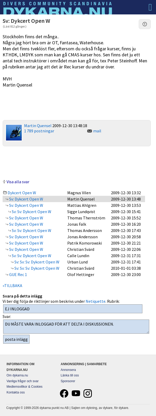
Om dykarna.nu (17, 375)
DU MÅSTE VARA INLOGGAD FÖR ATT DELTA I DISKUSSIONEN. (76, 327)
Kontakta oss (16, 392)
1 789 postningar (39, 130)
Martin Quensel (38, 125)
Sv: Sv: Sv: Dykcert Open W (36, 261)
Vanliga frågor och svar (23, 381)
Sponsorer (68, 381)
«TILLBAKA (12, 285)
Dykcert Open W (22, 192)
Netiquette (95, 301)
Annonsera (68, 370)
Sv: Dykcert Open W (25, 199)
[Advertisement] (77, 162)
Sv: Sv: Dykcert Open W (31, 211)
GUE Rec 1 (17, 274)
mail (97, 130)
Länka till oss (70, 375)
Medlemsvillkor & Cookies (24, 386)
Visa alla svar (18, 181)
